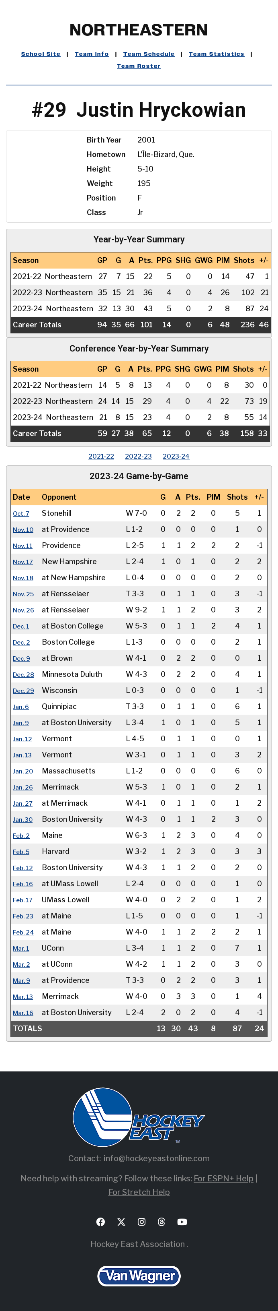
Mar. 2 (23, 964)
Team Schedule (149, 54)
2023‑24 (184, 456)
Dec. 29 (26, 690)
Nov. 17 (25, 561)
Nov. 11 (25, 545)
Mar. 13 (25, 996)
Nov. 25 (26, 593)
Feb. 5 (23, 851)
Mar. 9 (23, 980)
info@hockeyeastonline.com (157, 1158)
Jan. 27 (24, 803)
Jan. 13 (24, 755)
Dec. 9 (24, 658)
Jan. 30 (24, 819)
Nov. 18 (25, 577)
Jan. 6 (22, 706)
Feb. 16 (25, 883)
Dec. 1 (23, 626)
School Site (41, 54)
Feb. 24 (25, 932)
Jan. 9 (22, 722)
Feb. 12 (25, 867)
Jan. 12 (24, 738)
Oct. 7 (23, 513)
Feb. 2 (23, 835)
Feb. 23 (25, 916)
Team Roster (139, 66)
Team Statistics (217, 54)
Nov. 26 (26, 610)
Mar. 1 (23, 948)
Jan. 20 (24, 771)
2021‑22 (93, 456)
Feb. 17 (25, 899)
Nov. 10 (25, 529)
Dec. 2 (23, 642)
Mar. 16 (25, 1012)
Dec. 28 (26, 674)
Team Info (92, 54)
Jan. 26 (24, 787)
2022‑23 (138, 456)
